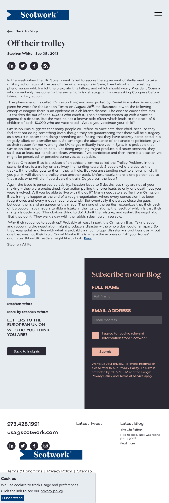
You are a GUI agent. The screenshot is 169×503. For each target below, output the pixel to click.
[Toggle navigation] (158, 14)
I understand (12, 498)
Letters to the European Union (26, 322)
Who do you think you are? (28, 332)
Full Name (105, 287)
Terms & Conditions (24, 471)
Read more (127, 443)
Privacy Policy (128, 367)
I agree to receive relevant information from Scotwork (124, 335)
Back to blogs (22, 31)
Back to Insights (26, 351)
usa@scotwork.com (32, 432)
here (87, 238)
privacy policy (52, 491)
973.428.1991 (23, 424)
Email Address (111, 310)
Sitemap (84, 471)
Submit (105, 352)
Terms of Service (132, 376)
